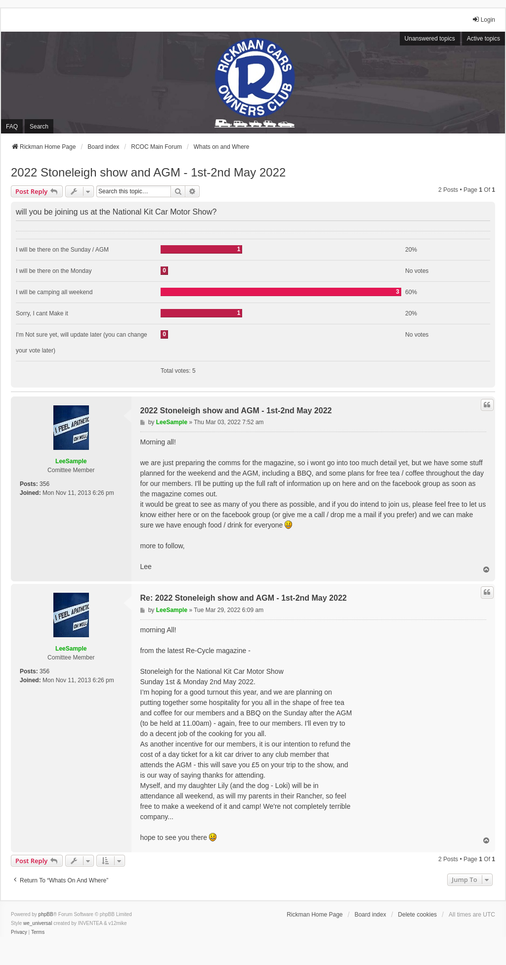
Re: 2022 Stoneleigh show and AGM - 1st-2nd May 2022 (243, 598)
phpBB (46, 914)
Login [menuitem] (483, 19)
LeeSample (70, 461)
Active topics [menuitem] (483, 38)
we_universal (37, 923)
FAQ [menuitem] (12, 126)
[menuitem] (19, 932)
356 (44, 484)
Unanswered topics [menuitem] (430, 38)
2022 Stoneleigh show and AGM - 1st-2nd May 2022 (148, 172)
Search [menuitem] (39, 126)
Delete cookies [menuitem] (417, 914)
